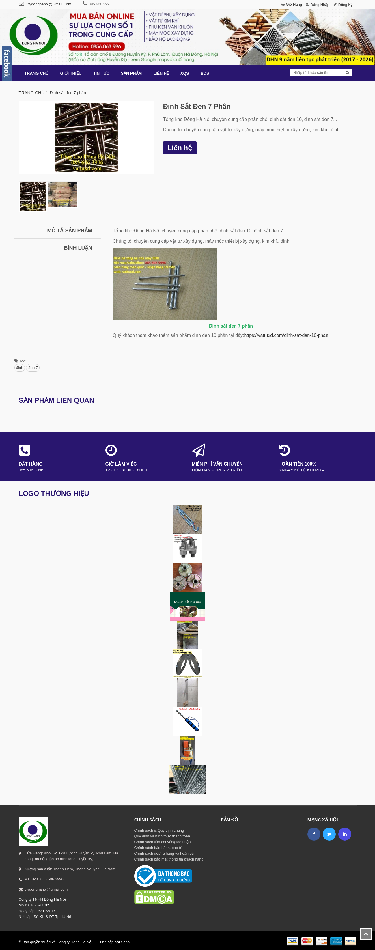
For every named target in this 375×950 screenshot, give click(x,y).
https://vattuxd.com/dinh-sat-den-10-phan (286, 335)
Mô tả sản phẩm (69, 231)
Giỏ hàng (294, 4)
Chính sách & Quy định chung (159, 830)
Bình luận (78, 248)
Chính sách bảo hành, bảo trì (158, 848)
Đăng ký (345, 5)
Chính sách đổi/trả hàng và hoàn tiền (165, 853)
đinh (19, 367)
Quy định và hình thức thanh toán (162, 836)
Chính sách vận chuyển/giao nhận (162, 842)
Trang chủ (31, 92)
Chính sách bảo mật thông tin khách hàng (169, 859)
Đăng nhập (319, 5)
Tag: (20, 361)
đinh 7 (33, 367)
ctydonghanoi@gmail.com (48, 4)
